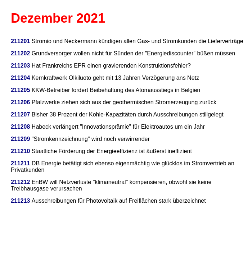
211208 (20, 127)
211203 (20, 66)
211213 (21, 201)
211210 (20, 151)
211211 (20, 163)
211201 (20, 41)
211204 (21, 78)
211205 (20, 90)
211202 (20, 53)
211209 (20, 139)
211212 (20, 182)
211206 (20, 102)
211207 (20, 114)
